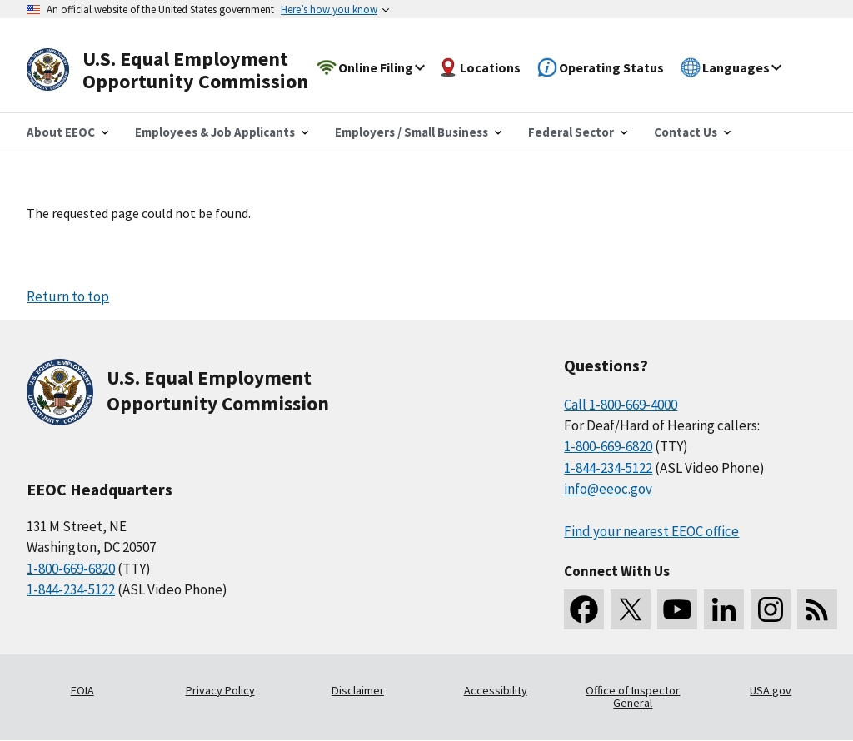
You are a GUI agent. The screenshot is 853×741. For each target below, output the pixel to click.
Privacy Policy (220, 690)
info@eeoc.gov (608, 489)
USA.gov (770, 690)
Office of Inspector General (633, 697)
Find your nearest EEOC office (651, 531)
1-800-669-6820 (71, 568)
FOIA (82, 690)
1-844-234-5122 (71, 589)
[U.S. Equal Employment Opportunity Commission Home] (187, 70)
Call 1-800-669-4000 (620, 404)
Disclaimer (358, 690)
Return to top (68, 296)
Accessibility (495, 690)
